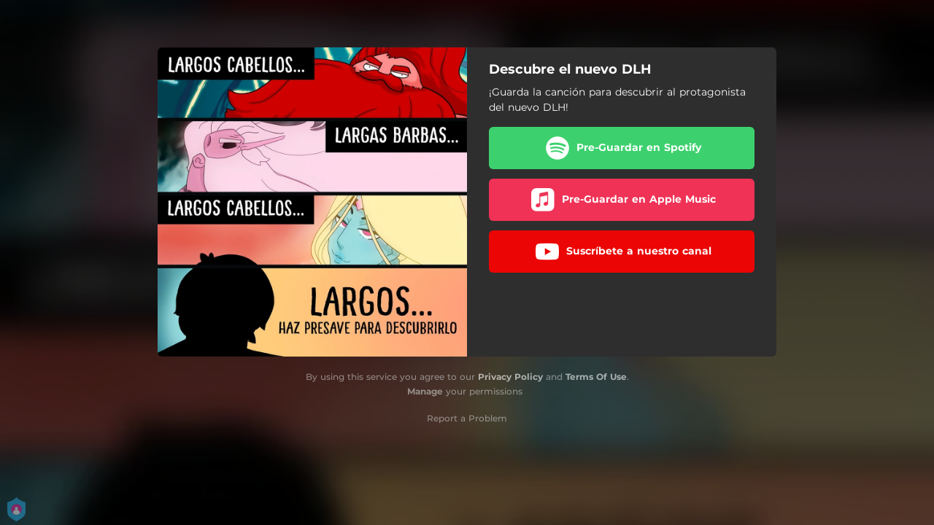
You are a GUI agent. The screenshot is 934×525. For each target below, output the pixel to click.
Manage (425, 391)
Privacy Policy (510, 376)
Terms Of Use (596, 376)
